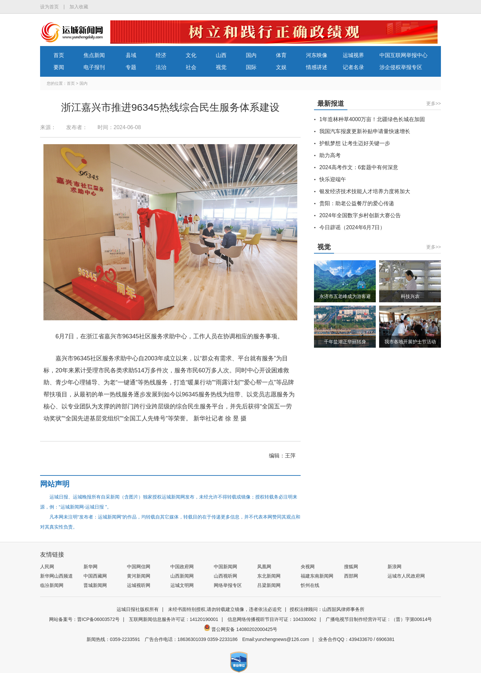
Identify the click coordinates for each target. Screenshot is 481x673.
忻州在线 (310, 585)
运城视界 (353, 55)
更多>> (433, 103)
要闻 (58, 67)
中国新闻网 (225, 566)
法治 (161, 67)
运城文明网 (182, 585)
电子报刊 (94, 67)
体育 (281, 55)
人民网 (47, 566)
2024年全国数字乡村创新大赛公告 (360, 215)
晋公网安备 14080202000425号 (241, 629)
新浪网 (394, 566)
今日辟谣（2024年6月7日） (352, 227)
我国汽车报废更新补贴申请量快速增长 (364, 131)
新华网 (91, 566)
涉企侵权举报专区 (400, 67)
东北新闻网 (269, 576)
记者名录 (353, 67)
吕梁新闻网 (269, 585)
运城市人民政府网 (406, 576)
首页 (58, 55)
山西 (221, 55)
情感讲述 (316, 67)
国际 (251, 67)
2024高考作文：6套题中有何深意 (358, 167)
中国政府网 (182, 566)
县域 (131, 55)
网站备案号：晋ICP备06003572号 (84, 619)
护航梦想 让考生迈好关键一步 (354, 143)
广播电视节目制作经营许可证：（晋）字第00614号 (379, 619)
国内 (251, 55)
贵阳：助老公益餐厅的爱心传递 (356, 203)
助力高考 (330, 155)
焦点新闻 (94, 55)
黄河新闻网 (138, 576)
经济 (161, 55)
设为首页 (49, 6)
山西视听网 (225, 576)
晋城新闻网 (95, 585)
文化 (191, 55)
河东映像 (316, 55)
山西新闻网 (182, 576)
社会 (191, 67)
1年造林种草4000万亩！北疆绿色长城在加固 (372, 119)
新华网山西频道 (56, 576)
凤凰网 (264, 566)
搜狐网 (351, 566)
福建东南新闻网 (317, 576)
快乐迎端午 (332, 179)
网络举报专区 (228, 585)
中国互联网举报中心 (403, 55)
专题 (131, 67)
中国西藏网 (95, 576)
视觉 (221, 67)
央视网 (308, 566)
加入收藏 (78, 6)
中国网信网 (138, 566)
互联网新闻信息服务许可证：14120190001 (173, 619)
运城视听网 (138, 585)
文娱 (281, 67)
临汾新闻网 (51, 585)
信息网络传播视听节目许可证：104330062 (271, 619)
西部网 (351, 576)
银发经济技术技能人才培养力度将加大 (364, 191)
